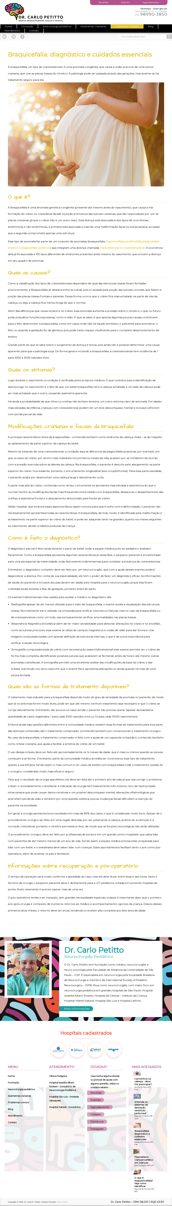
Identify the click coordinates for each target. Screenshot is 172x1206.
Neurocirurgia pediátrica (56, 26)
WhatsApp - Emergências (153, 8)
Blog (150, 26)
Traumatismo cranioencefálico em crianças (143, 1160)
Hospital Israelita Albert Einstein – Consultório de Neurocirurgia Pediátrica (62, 1086)
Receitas (103, 2)
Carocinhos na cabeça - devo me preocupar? (143, 1081)
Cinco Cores (62, 1202)
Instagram (97, 1128)
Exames (125, 2)
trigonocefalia (115, 241)
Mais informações (77, 1008)
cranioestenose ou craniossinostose (122, 247)
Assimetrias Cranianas (93, 26)
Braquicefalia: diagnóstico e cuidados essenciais (142, 1135)
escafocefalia (133, 241)
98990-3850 (151, 14)
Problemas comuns (18, 1102)
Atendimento (12, 30)
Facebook (97, 1121)
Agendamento (150, 2)
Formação (27, 26)
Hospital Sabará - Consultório (65, 1107)
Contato (34, 30)
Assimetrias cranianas (19, 1096)
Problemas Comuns (127, 26)
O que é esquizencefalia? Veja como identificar (143, 1182)
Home (8, 26)
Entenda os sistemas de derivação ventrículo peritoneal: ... (141, 1107)
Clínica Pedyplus (58, 1076)
